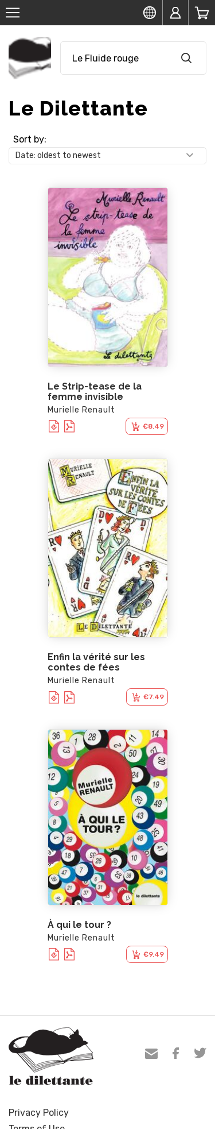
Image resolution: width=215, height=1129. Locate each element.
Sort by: (29, 139)
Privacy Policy (39, 1112)
